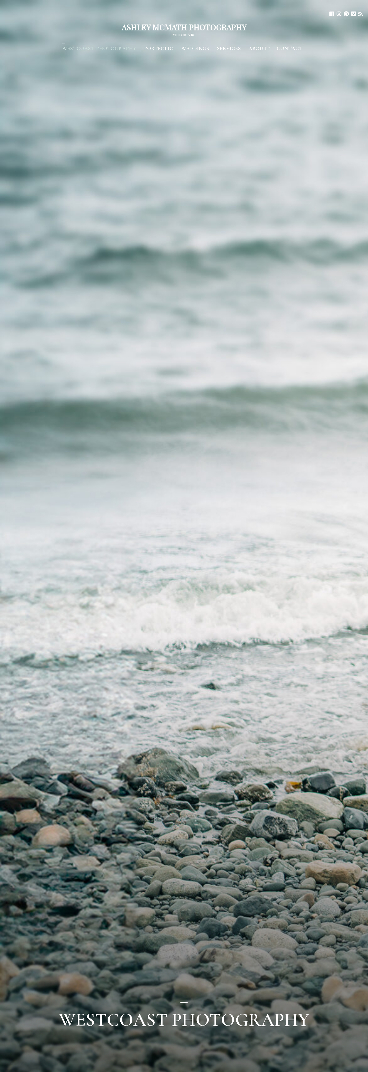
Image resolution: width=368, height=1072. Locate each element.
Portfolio (159, 48)
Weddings (195, 48)
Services (229, 48)
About (258, 48)
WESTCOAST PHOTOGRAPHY (99, 48)
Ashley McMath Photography (184, 27)
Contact (290, 48)
